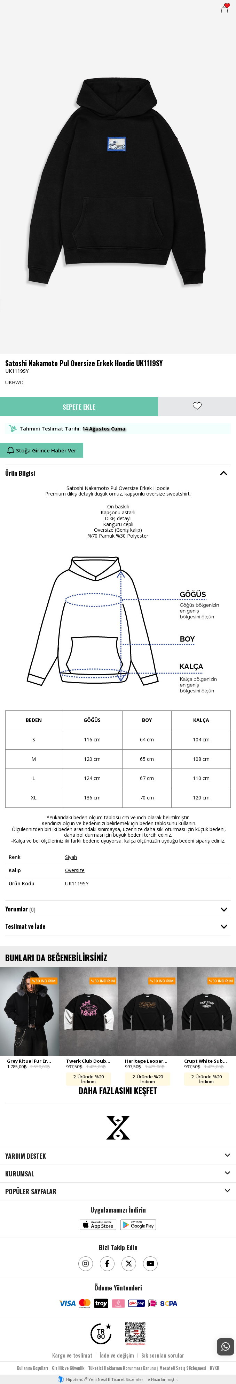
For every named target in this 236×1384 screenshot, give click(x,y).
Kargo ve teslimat (72, 1355)
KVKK (214, 1368)
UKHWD (14, 382)
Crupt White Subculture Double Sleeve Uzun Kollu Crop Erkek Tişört (206, 1061)
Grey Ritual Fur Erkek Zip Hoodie (29, 1061)
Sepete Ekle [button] (79, 406)
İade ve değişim (117, 1355)
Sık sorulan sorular (162, 1355)
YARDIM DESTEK (25, 1156)
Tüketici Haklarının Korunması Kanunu (122, 1368)
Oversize (75, 870)
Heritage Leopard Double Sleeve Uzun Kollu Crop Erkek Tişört (147, 1061)
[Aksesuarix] (118, 1128)
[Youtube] (150, 1263)
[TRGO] (101, 1333)
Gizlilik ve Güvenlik (68, 1368)
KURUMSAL (19, 1173)
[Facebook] (107, 1263)
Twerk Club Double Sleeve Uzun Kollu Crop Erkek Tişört (88, 1061)
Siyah (71, 857)
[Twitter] (128, 1263)
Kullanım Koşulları (32, 1368)
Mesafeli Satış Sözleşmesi (182, 1368)
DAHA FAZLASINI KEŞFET (118, 1090)
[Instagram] (85, 1263)
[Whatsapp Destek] (225, 1346)
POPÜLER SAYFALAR (30, 1191)
